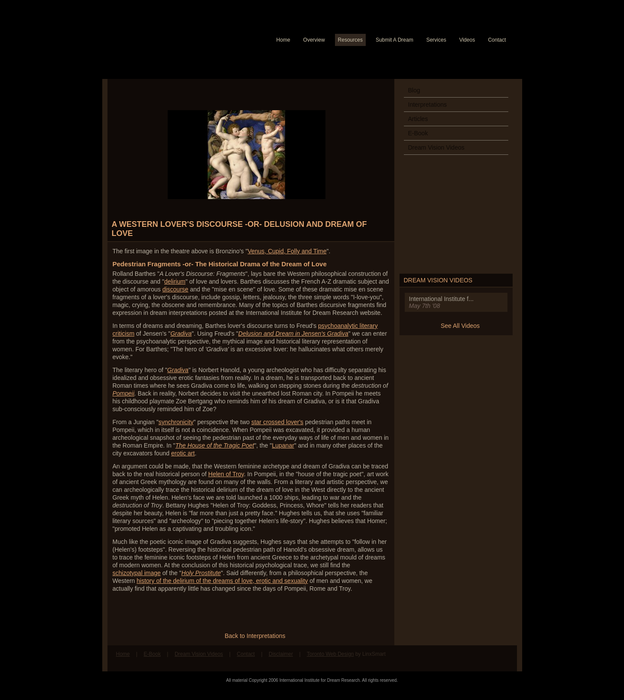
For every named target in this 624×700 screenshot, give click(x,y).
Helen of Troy (226, 474)
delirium (174, 281)
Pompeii (124, 393)
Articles (418, 118)
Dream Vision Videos (436, 147)
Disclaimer (281, 654)
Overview (314, 40)
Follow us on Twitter (504, 658)
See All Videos (460, 325)
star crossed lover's (277, 422)
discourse (175, 289)
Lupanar (283, 445)
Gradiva (181, 333)
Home (283, 40)
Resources (350, 40)
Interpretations (427, 104)
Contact (497, 40)
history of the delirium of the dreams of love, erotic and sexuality (222, 580)
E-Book (418, 133)
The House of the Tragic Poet (215, 445)
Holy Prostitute (201, 572)
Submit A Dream (394, 40)
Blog (414, 90)
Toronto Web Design (330, 654)
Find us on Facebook (487, 658)
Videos (467, 40)
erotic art (183, 453)
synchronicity (176, 422)
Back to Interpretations (254, 635)
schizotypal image (137, 572)
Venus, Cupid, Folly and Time (286, 251)
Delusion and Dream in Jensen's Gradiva (293, 333)
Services (436, 40)
